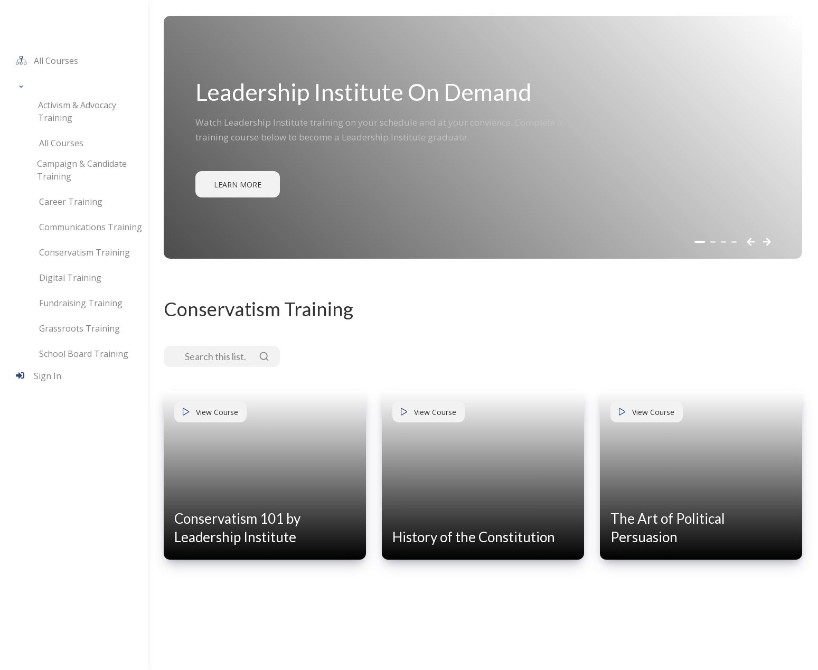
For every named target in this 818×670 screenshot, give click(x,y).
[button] (20, 86)
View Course (210, 412)
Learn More (237, 185)
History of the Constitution (473, 537)
